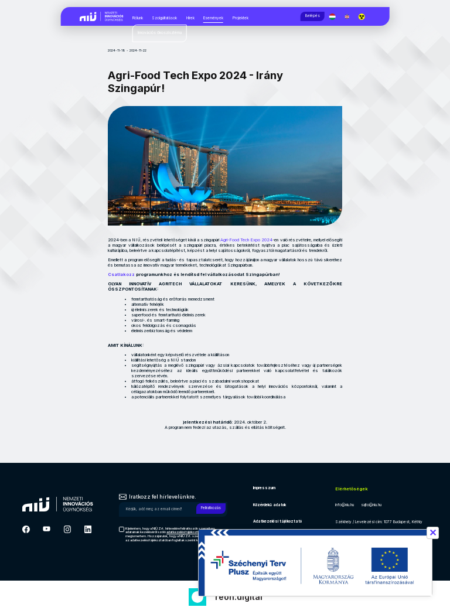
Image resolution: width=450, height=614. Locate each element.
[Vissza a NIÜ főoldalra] (102, 16)
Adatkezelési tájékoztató (277, 521)
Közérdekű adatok (269, 505)
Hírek (190, 18)
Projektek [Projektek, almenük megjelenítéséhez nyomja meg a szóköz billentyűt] (240, 18)
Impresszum (264, 488)
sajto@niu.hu (371, 505)
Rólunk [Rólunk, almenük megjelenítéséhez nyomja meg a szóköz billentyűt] (137, 18)
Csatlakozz (122, 274)
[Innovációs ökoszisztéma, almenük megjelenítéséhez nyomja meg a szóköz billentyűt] (159, 33)
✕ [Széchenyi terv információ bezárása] (433, 532)
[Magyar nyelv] (335, 16)
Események (213, 18)
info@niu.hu (344, 505)
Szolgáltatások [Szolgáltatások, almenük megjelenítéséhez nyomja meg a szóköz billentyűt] (164, 18)
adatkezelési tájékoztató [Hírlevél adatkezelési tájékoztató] (184, 532)
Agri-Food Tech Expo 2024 (246, 240)
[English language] (350, 16)
